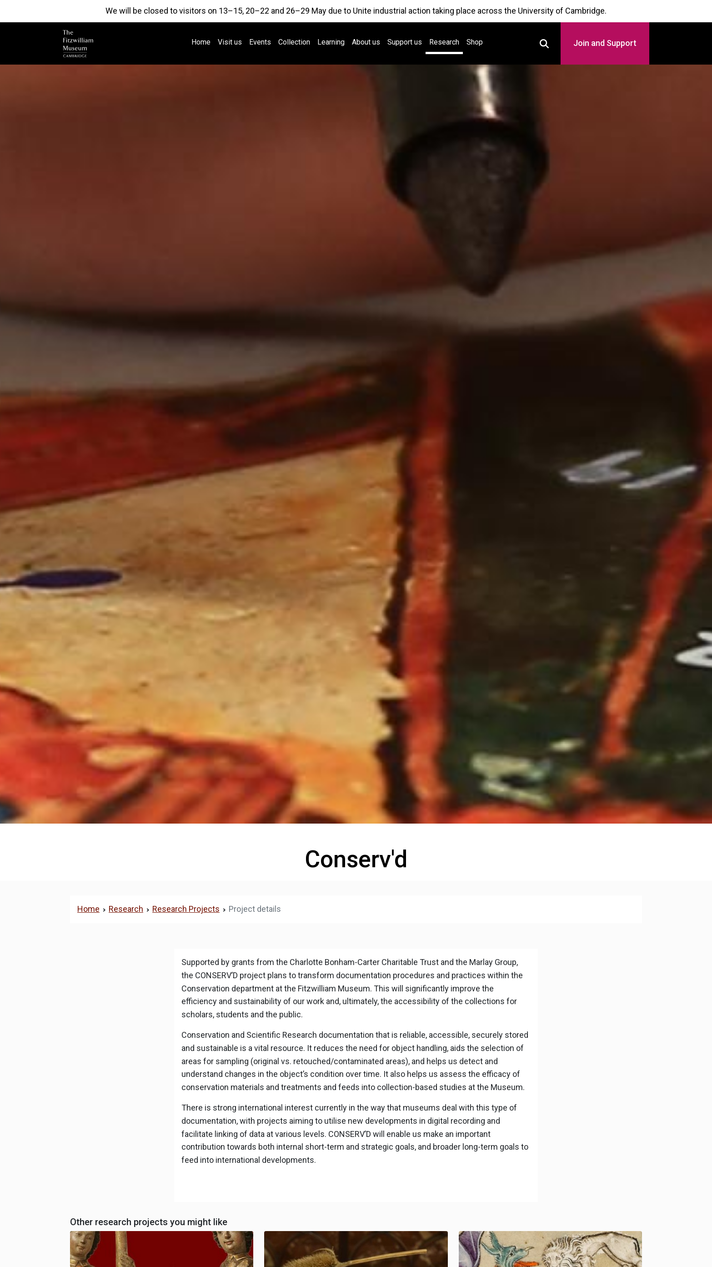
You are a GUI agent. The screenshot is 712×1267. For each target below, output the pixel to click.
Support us (404, 42)
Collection (294, 42)
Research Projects (186, 909)
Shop (474, 42)
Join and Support (605, 43)
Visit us (230, 42)
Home (202, 41)
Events (260, 42)
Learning (331, 42)
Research (444, 42)
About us (366, 42)
